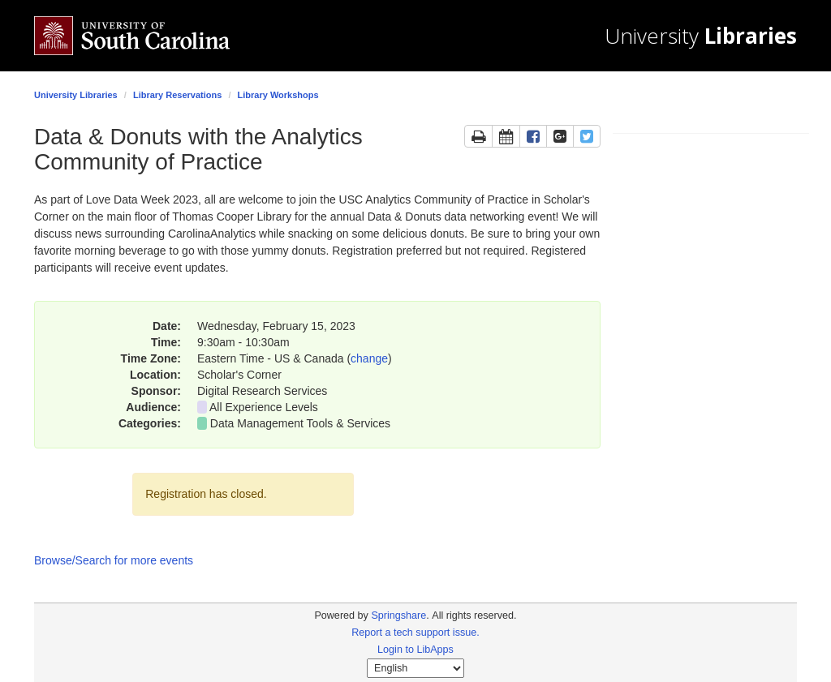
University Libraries (76, 95)
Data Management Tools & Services (300, 423)
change (369, 358)
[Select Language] (415, 668)
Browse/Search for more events (113, 560)
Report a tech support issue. (415, 632)
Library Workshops (278, 95)
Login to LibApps (415, 649)
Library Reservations (177, 95)
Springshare (398, 615)
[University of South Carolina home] (156, 35)
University (701, 36)
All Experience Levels (263, 407)
